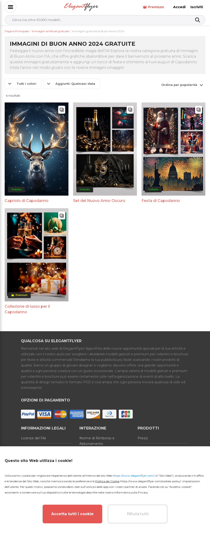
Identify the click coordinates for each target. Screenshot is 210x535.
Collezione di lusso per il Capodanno (27, 309)
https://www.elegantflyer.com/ (134, 475)
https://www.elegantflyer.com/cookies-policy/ (150, 481)
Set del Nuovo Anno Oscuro (99, 200)
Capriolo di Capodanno (26, 200)
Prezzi (143, 438)
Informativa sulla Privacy (131, 492)
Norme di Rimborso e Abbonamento (97, 441)
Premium (153, 7)
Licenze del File (33, 438)
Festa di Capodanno (161, 200)
